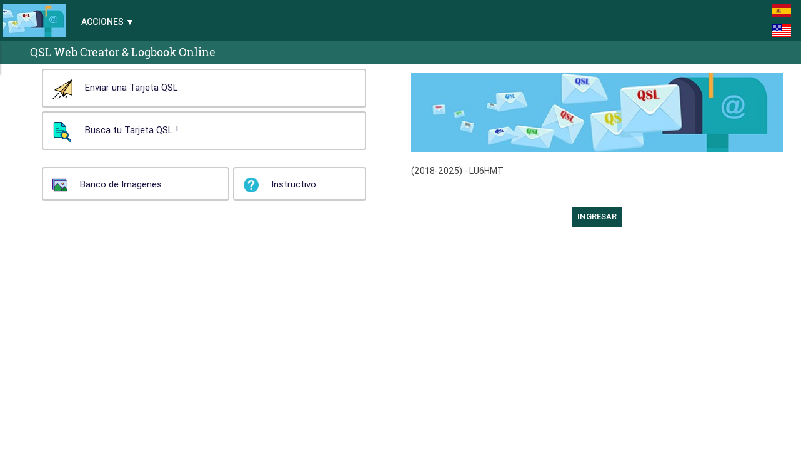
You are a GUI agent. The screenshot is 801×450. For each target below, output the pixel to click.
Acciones (102, 22)
